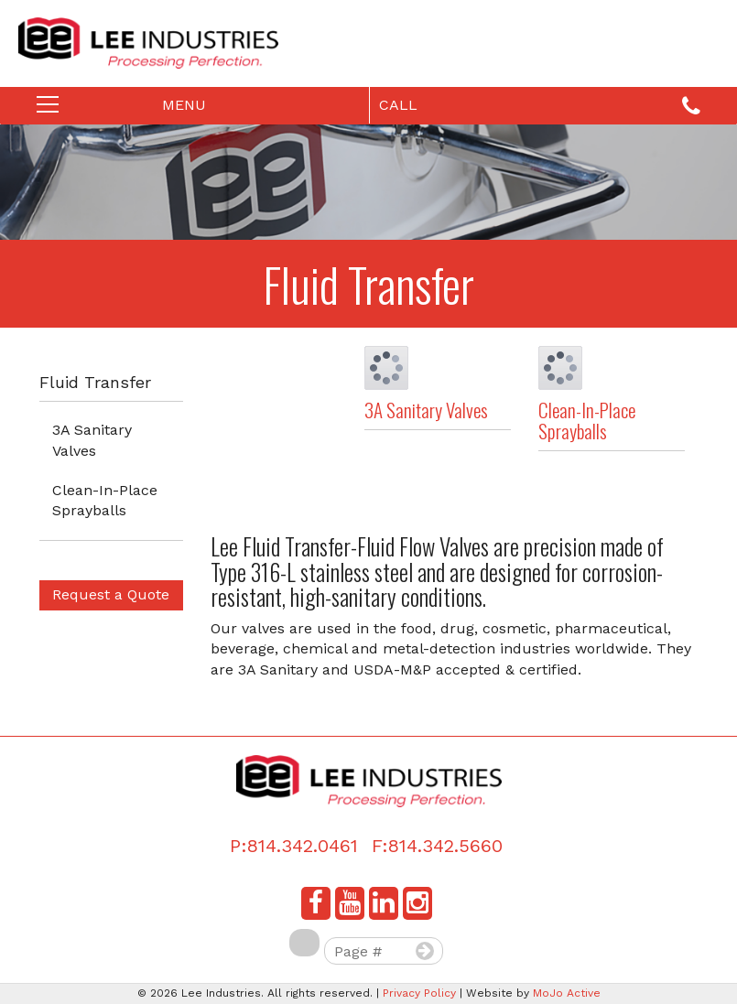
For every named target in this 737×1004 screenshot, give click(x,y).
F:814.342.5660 (437, 846)
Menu (143, 109)
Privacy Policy (419, 993)
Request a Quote (110, 594)
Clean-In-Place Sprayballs (104, 500)
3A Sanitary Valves (92, 440)
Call (539, 106)
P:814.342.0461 (294, 846)
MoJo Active (567, 993)
